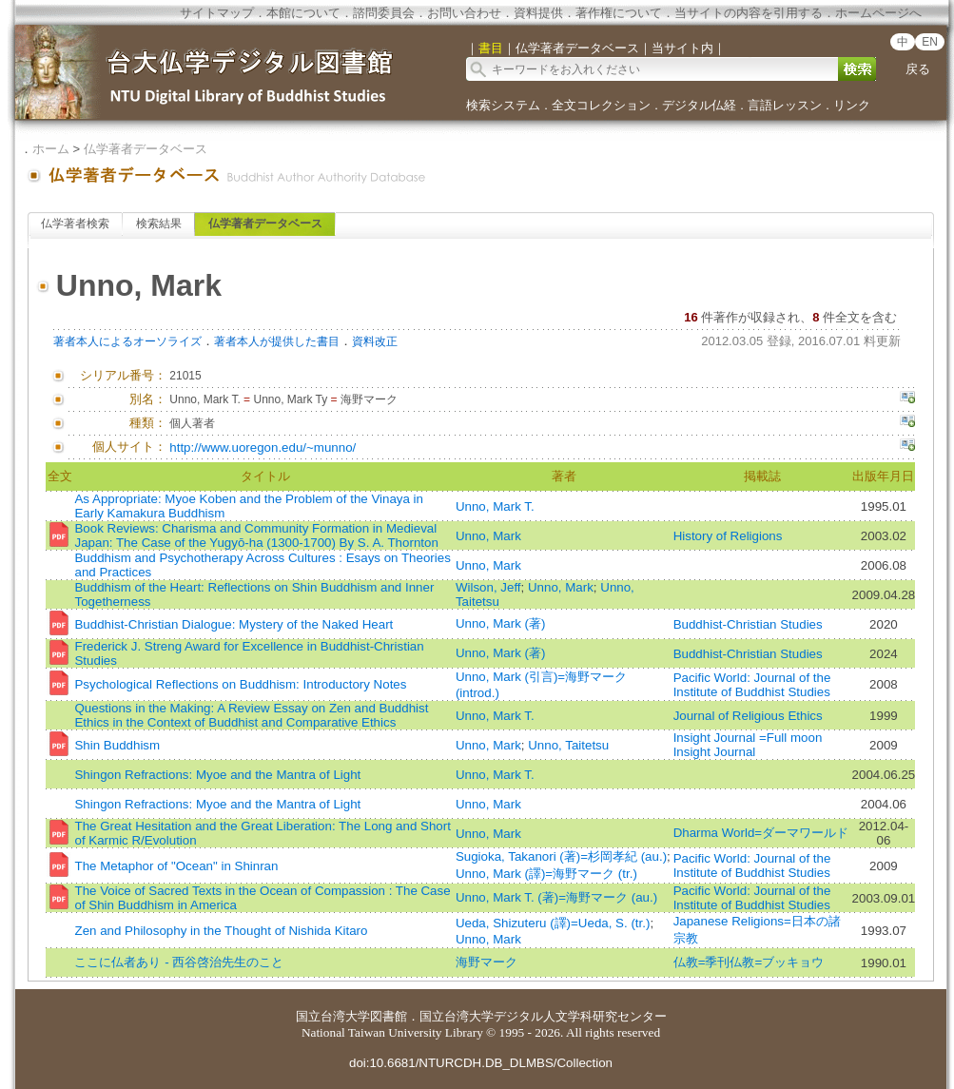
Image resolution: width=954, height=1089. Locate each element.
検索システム (503, 105)
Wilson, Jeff (488, 587)
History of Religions (728, 536)
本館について (303, 13)
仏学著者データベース (145, 149)
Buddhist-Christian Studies (748, 624)
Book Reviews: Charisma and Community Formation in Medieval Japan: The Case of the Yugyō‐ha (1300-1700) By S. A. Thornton (256, 535)
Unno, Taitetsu (568, 745)
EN (930, 42)
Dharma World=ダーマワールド (760, 833)
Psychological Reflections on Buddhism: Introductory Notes (240, 684)
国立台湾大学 (333, 1016)
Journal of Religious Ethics (748, 716)
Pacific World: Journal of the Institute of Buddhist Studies (752, 685)
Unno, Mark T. (495, 506)
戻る (917, 69)
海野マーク (486, 962)
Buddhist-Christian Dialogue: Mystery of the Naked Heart (233, 624)
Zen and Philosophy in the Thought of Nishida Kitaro (220, 931)
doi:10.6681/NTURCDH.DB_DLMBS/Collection (481, 1063)
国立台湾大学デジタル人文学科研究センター (543, 1016)
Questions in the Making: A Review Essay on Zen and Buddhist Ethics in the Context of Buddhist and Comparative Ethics (251, 715)
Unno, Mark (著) (500, 623)
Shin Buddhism (117, 745)
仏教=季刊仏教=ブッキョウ (749, 962)
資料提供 (538, 13)
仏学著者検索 (75, 223)
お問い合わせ (464, 13)
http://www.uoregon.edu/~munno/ (262, 447)
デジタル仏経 (699, 105)
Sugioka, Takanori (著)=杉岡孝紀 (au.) (561, 856)
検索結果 (159, 223)
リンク (851, 105)
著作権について (618, 13)
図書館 (388, 1016)
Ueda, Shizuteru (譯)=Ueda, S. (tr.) (553, 923)
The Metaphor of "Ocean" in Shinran (176, 866)
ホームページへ (878, 13)
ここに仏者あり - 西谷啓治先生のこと (178, 962)
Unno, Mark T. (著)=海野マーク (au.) (556, 897)
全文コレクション (601, 105)
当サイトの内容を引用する (748, 13)
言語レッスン (785, 105)
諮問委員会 (384, 13)
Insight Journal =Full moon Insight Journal (748, 744)
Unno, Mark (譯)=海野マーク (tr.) (546, 873)
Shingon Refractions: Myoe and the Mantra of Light (217, 775)
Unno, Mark (488, 536)
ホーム (50, 149)
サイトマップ (217, 13)
